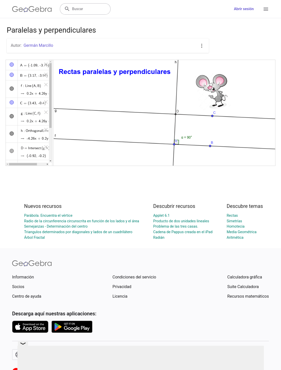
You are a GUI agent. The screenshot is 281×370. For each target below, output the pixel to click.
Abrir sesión (244, 9)
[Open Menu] (266, 9)
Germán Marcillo (38, 45)
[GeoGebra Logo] (32, 9)
